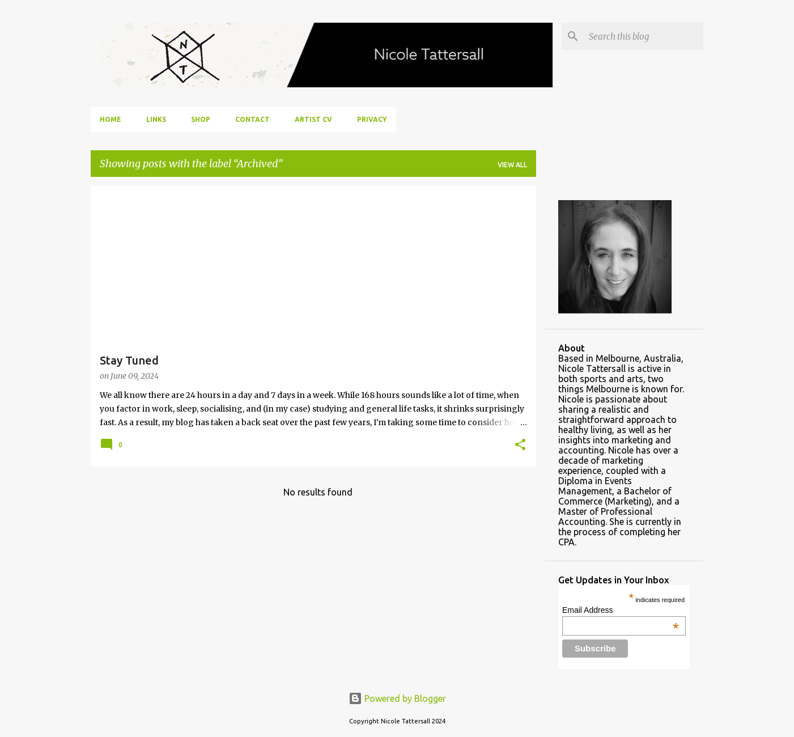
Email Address (620, 610)
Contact (252, 119)
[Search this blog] (643, 36)
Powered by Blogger (397, 698)
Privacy (372, 119)
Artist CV (313, 119)
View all (512, 164)
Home (110, 119)
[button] (520, 446)
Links (156, 119)
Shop (200, 119)
